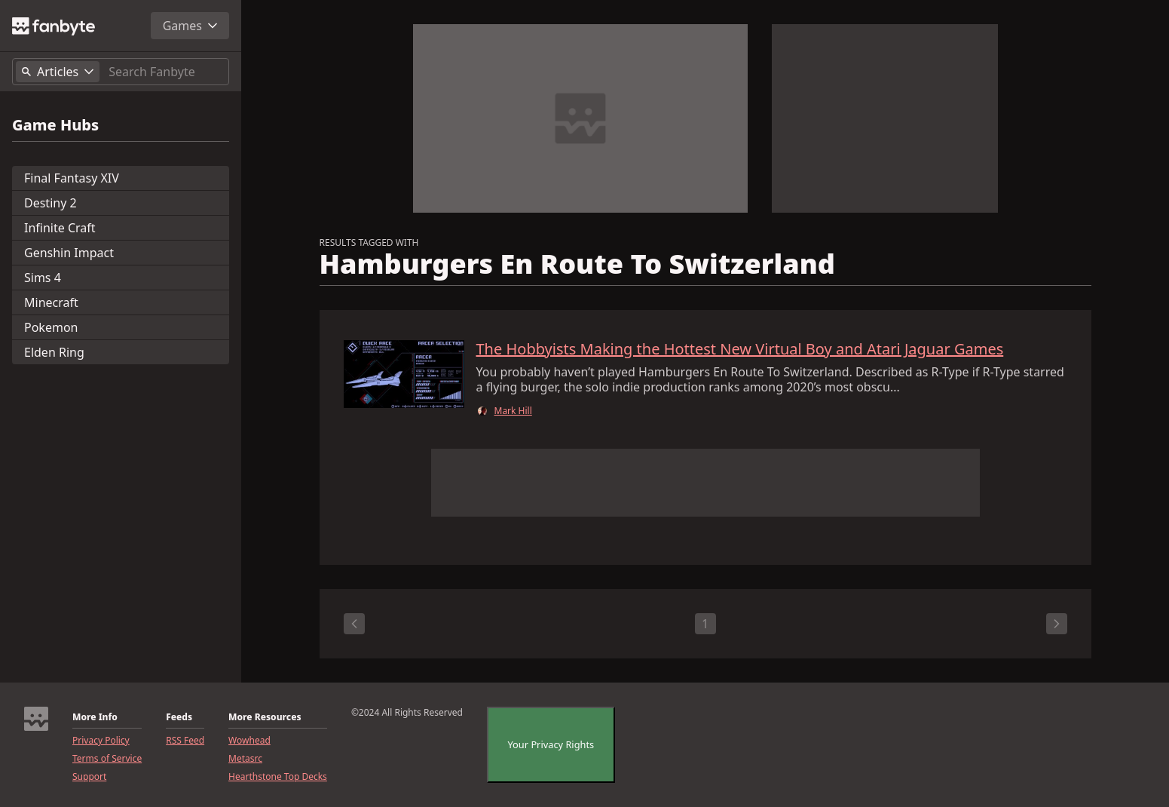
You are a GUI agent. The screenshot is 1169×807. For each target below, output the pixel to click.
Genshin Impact (69, 252)
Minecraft (51, 302)
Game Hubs (55, 125)
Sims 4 (42, 277)
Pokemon (51, 327)
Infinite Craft (60, 227)
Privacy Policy (101, 741)
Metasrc (245, 759)
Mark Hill (513, 411)
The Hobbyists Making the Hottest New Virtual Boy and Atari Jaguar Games (740, 349)
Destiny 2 (50, 203)
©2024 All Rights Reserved (407, 713)
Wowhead (249, 741)
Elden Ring (54, 352)
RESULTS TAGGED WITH (369, 243)
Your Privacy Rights (551, 744)
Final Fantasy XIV (71, 178)
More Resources (264, 717)
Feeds (179, 717)
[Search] (165, 72)
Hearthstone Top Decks (277, 777)
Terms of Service (107, 759)
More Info (95, 717)
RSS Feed (185, 741)
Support (89, 777)
